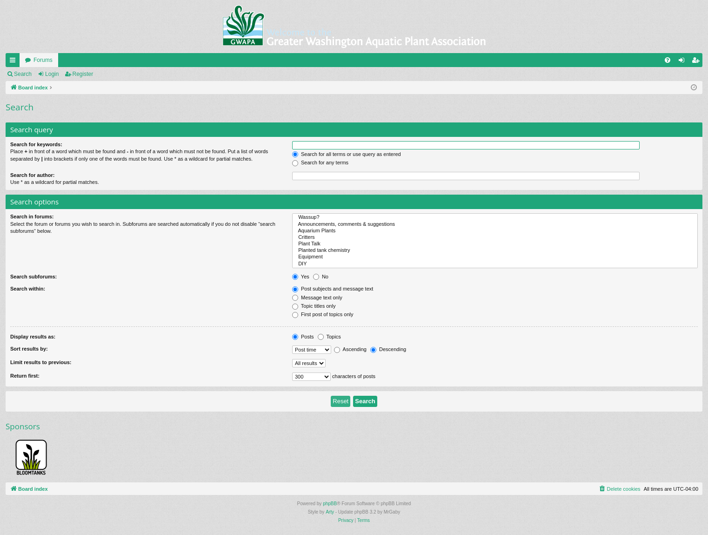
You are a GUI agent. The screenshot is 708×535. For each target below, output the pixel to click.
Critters (495, 237)
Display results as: (32, 336)
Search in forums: (32, 216)
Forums (43, 60)
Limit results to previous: (40, 362)
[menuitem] (668, 60)
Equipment (495, 257)
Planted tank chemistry (495, 250)
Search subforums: (33, 276)
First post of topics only (323, 314)
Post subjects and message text (332, 288)
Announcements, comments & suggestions (495, 224)
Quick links (14, 62)
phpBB (330, 503)
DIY (495, 264)
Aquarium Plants (495, 231)
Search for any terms (320, 162)
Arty (330, 512)
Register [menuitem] (697, 62)
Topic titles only (313, 306)
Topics (329, 336)
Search (23, 74)
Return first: (25, 376)
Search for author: (32, 175)
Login (52, 74)
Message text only (317, 297)
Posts (303, 336)
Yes (300, 276)
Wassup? (495, 217)
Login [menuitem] (683, 62)
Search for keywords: (36, 144)
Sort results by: (29, 349)
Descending (388, 349)
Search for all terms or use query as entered (346, 154)
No (320, 276)
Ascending (350, 349)
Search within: (27, 288)
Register (83, 74)
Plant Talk (495, 244)
